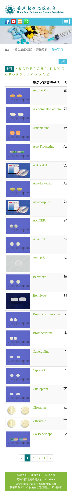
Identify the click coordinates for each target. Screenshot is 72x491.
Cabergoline (41, 351)
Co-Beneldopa (42, 434)
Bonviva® (40, 295)
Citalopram (40, 389)
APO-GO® (40, 165)
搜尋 (63, 61)
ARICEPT (40, 220)
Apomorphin (41, 202)
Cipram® (39, 370)
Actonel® (39, 90)
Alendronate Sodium (47, 109)
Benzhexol (40, 277)
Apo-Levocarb (42, 183)
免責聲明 (36, 475)
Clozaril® (39, 421)
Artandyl (39, 239)
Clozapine (40, 407)
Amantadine (41, 128)
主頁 (8, 49)
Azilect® (39, 258)
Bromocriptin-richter (47, 314)
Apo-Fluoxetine (43, 146)
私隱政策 (50, 475)
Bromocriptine (42, 333)
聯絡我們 (22, 479)
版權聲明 (22, 475)
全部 (9, 69)
